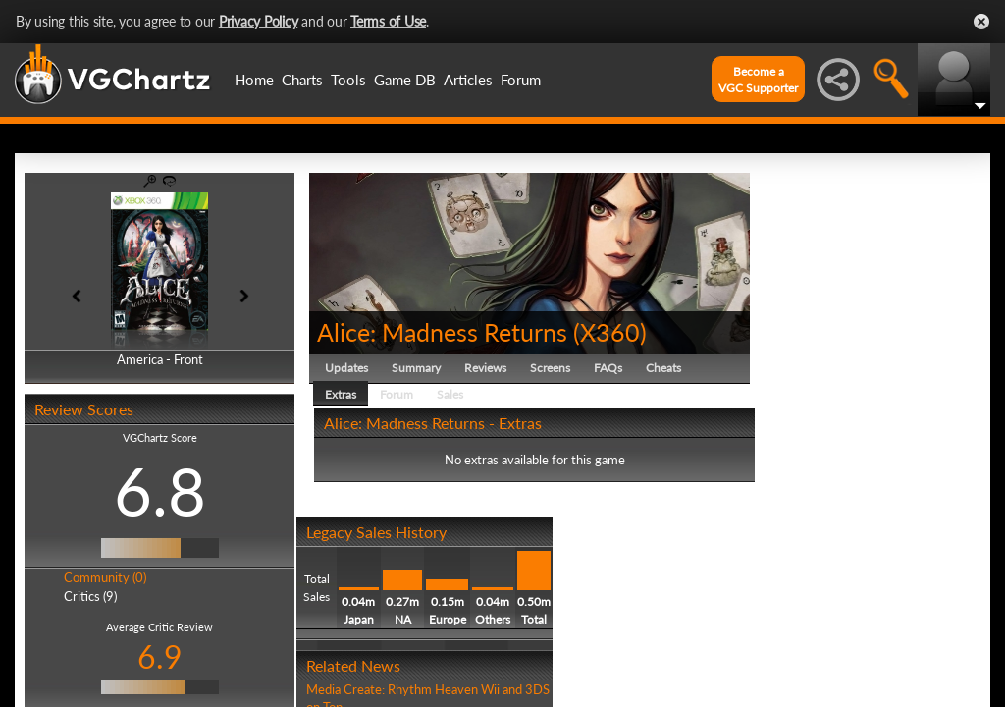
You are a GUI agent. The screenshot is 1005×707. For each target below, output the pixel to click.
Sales (450, 394)
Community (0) (105, 577)
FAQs (608, 367)
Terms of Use (388, 21)
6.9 (160, 656)
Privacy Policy (258, 21)
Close (981, 21)
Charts (302, 79)
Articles (468, 79)
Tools (348, 79)
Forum (521, 79)
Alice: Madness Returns (442, 332)
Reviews (485, 367)
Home (254, 79)
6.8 (160, 491)
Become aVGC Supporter (758, 79)
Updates (346, 367)
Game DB (405, 79)
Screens (550, 367)
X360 (610, 332)
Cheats (663, 367)
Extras (340, 394)
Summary (416, 367)
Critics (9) (90, 596)
